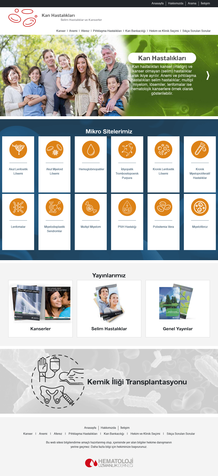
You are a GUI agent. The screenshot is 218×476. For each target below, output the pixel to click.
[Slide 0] (109, 111)
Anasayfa (158, 3)
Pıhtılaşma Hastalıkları (107, 31)
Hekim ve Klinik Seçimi (164, 31)
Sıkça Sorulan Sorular (196, 31)
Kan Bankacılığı (135, 31)
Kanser (61, 31)
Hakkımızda (175, 3)
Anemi (73, 31)
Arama (192, 3)
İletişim (205, 3)
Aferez (85, 31)
